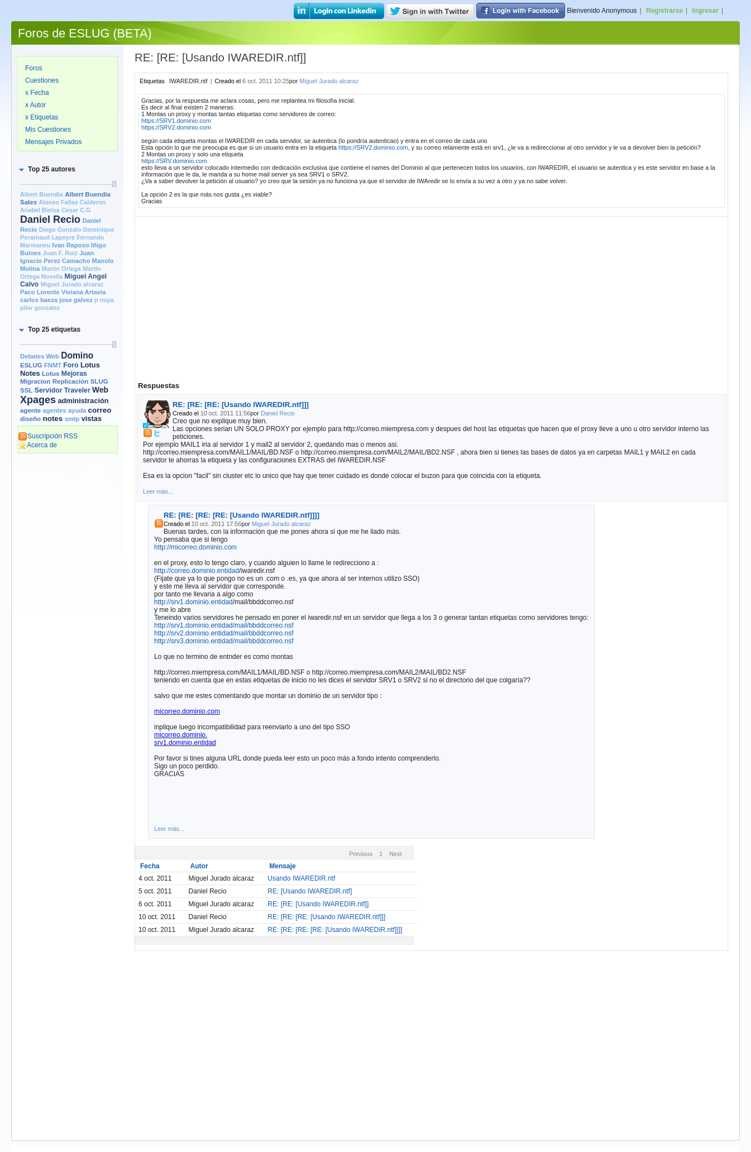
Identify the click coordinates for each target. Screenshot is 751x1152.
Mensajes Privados (53, 142)
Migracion (35, 381)
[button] (46, 169)
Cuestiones (42, 80)
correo (100, 410)
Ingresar (705, 11)
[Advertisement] (67, 629)
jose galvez (76, 300)
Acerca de (37, 445)
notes (52, 418)
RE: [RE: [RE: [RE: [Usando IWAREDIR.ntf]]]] (241, 515)
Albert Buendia (41, 194)
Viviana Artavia (83, 292)
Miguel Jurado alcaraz (72, 284)
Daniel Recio (50, 219)
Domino (77, 355)
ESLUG (31, 365)
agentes (54, 410)
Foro (70, 365)
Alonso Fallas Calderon (72, 202)
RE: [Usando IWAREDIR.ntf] (309, 891)
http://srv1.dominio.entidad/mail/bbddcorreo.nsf (223, 625)
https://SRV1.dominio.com (176, 120)
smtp (72, 418)
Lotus (50, 373)
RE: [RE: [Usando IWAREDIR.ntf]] (318, 904)
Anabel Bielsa (40, 210)
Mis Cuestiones (48, 129)
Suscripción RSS (48, 436)
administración (83, 400)
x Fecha (37, 93)
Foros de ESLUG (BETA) (85, 33)
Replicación (70, 381)
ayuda (77, 410)
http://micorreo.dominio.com (195, 547)
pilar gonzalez (40, 307)
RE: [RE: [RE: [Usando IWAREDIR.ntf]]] (241, 404)
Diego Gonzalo (60, 229)
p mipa (104, 300)
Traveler (77, 390)
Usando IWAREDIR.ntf (301, 878)
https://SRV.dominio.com (174, 160)
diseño (30, 418)
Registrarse (664, 11)
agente (30, 410)
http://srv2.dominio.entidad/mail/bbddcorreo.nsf (223, 633)
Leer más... (158, 491)
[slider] (114, 184)
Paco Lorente (40, 292)
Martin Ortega (61, 268)
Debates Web (39, 356)
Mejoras (74, 373)
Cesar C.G (75, 210)
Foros (33, 68)
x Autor (35, 105)
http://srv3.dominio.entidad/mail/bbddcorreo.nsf (223, 641)
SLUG (99, 381)
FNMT (52, 365)
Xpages (38, 399)
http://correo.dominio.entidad (196, 571)
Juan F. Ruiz (60, 253)
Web (100, 389)
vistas (92, 418)
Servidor (49, 390)
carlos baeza (39, 300)
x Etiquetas (41, 117)
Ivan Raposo (70, 245)
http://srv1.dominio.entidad (193, 602)
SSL (26, 390)
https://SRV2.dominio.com (176, 127)
